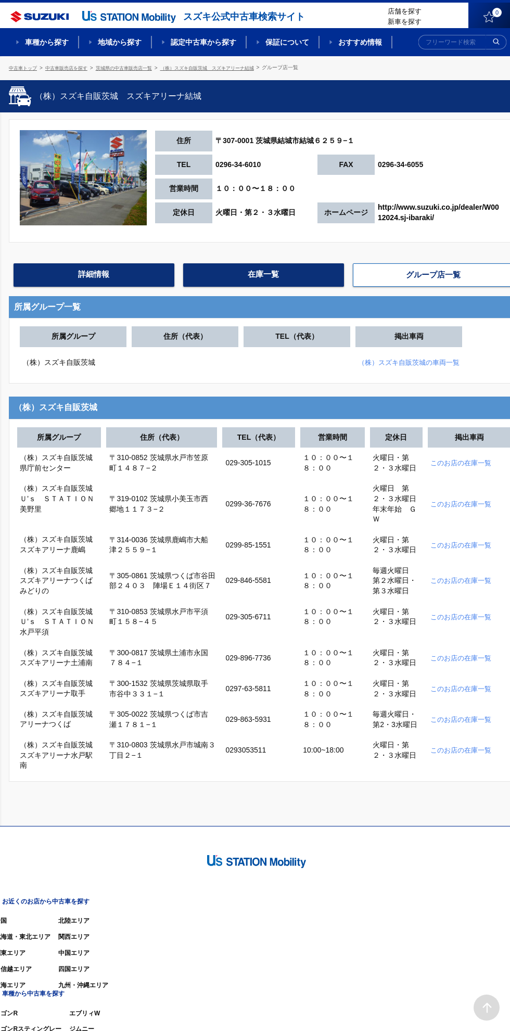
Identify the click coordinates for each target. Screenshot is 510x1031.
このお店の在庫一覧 (463, 460)
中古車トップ (24, 67)
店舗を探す (405, 11)
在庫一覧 (263, 273)
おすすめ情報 (360, 42)
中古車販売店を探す (71, 67)
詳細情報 (93, 273)
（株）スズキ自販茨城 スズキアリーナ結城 (226, 67)
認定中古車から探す (203, 42)
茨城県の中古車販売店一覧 (135, 67)
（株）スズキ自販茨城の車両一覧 (436, 360)
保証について (287, 42)
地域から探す (120, 42)
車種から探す (47, 42)
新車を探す (405, 22)
